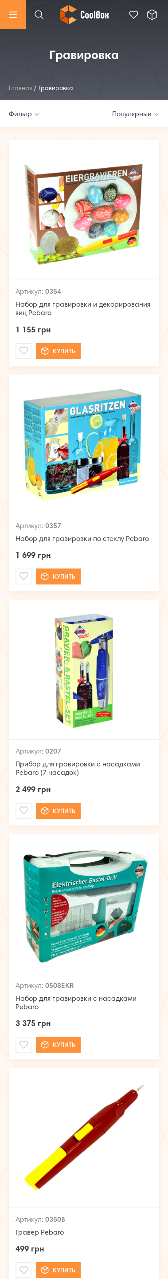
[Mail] (23, 351)
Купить (58, 351)
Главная (20, 89)
